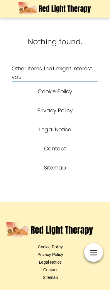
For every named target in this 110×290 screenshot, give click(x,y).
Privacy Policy (50, 254)
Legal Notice (50, 262)
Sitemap (50, 277)
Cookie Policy (50, 247)
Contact (50, 269)
